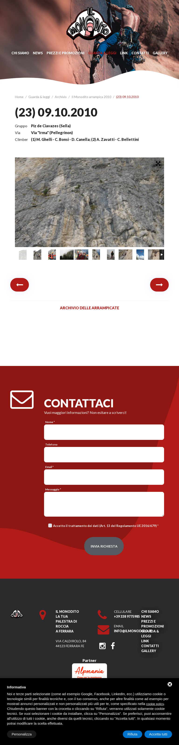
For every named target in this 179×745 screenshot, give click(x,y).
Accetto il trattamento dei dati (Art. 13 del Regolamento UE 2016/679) (105, 526)
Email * (49, 467)
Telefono (51, 444)
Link (124, 53)
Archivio (61, 97)
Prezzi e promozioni (65, 53)
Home (19, 97)
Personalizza (22, 734)
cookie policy (155, 704)
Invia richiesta (104, 546)
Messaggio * (53, 489)
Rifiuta (132, 734)
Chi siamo (20, 53)
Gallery (160, 53)
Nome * (50, 422)
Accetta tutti (158, 734)
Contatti (140, 53)
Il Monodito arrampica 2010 (92, 97)
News (38, 53)
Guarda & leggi (102, 53)
